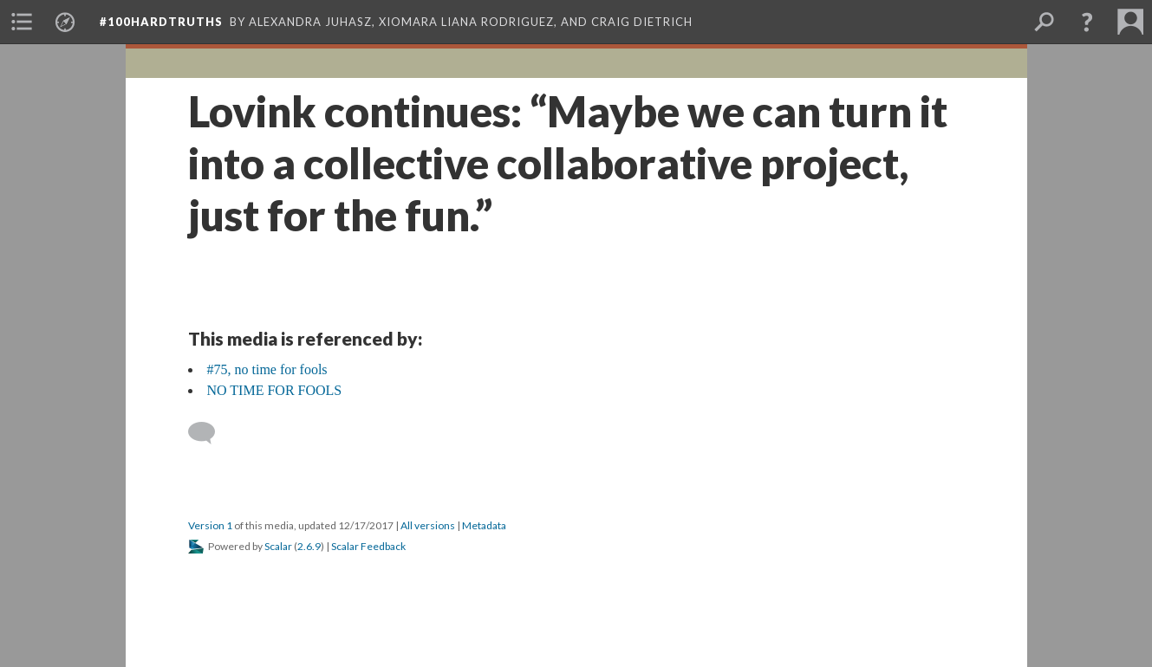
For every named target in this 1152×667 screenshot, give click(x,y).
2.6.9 (309, 546)
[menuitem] (21, 21)
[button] (1087, 21)
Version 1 (210, 525)
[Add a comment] (209, 433)
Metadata (484, 525)
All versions (427, 525)
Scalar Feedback (368, 546)
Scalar (278, 546)
